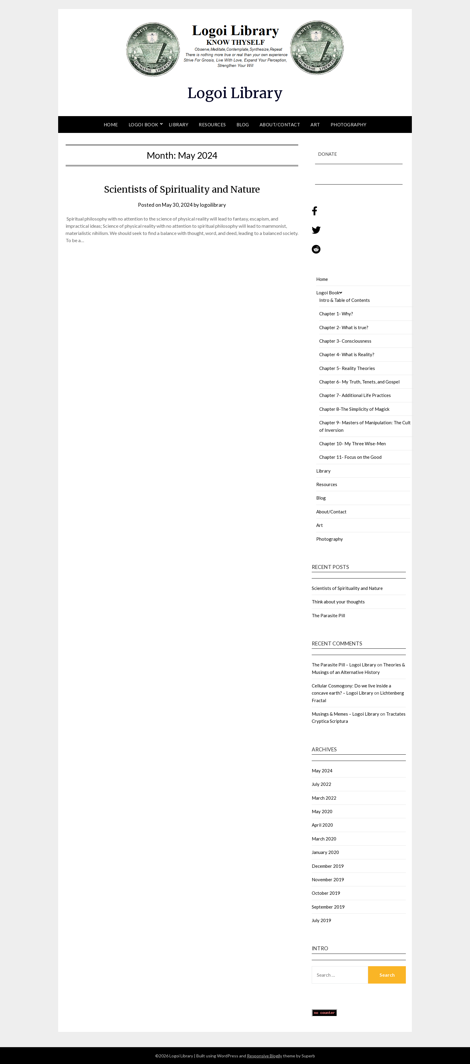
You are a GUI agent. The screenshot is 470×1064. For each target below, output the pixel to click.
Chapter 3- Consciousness (345, 340)
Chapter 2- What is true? (343, 327)
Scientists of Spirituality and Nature (182, 189)
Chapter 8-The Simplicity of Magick (354, 408)
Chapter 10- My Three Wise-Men (352, 443)
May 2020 (322, 811)
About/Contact (280, 124)
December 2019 (328, 865)
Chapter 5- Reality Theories (347, 368)
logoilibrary (213, 204)
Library (179, 124)
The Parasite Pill (328, 615)
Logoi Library (235, 93)
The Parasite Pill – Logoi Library (344, 664)
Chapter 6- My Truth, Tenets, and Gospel (359, 381)
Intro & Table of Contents (344, 299)
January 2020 (325, 852)
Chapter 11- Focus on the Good (350, 456)
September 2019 (328, 906)
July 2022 (321, 783)
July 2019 (321, 920)
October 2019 (326, 892)
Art (315, 124)
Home (111, 124)
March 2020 (324, 838)
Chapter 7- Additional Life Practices (355, 395)
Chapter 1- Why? (336, 313)
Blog (242, 124)
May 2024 (322, 770)
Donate (327, 154)
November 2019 (328, 879)
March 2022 (324, 797)
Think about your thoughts (338, 601)
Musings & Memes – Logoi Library (345, 713)
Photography (349, 124)
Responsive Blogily (264, 1055)
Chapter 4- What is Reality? (346, 354)
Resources (212, 124)
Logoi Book (143, 124)
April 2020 (322, 824)
